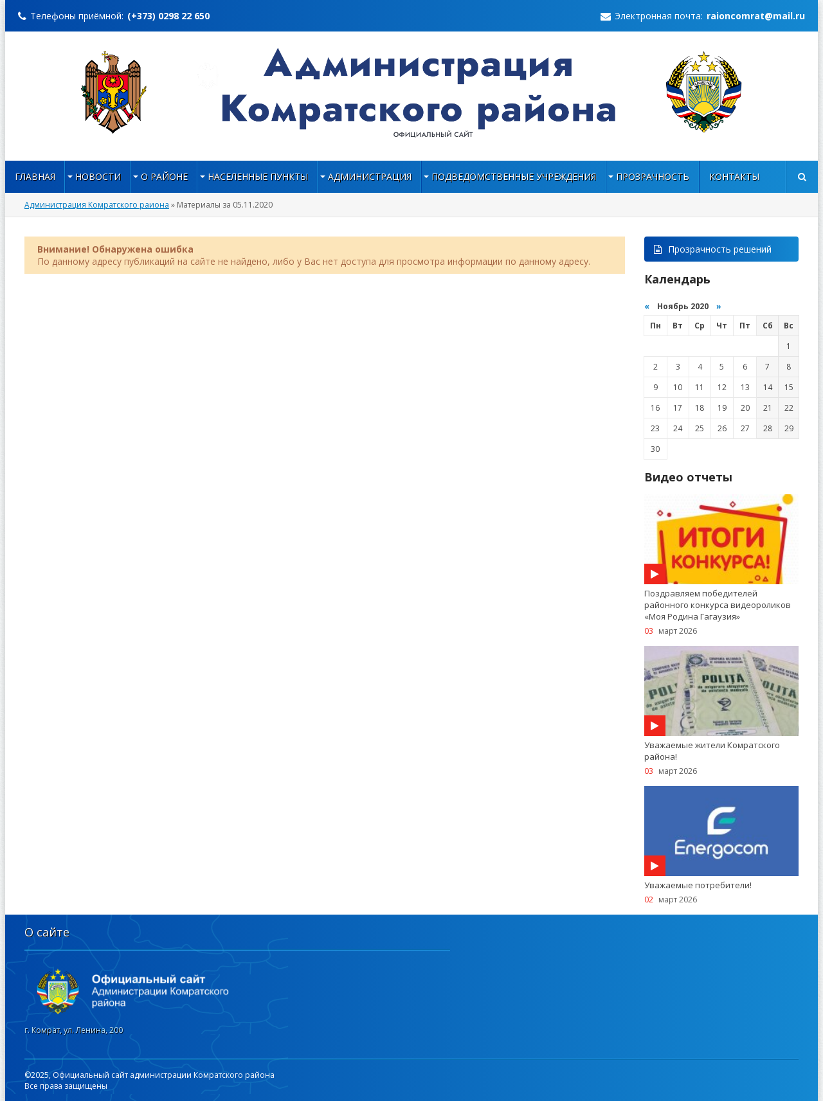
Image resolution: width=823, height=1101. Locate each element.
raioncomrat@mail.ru (756, 16)
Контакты (734, 176)
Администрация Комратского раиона (96, 204)
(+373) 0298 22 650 (168, 16)
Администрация (370, 176)
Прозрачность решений (713, 249)
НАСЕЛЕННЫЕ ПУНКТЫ (258, 176)
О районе (164, 176)
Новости (98, 176)
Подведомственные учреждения (513, 176)
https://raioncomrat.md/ (411, 92)
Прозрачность (652, 176)
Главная (35, 176)
